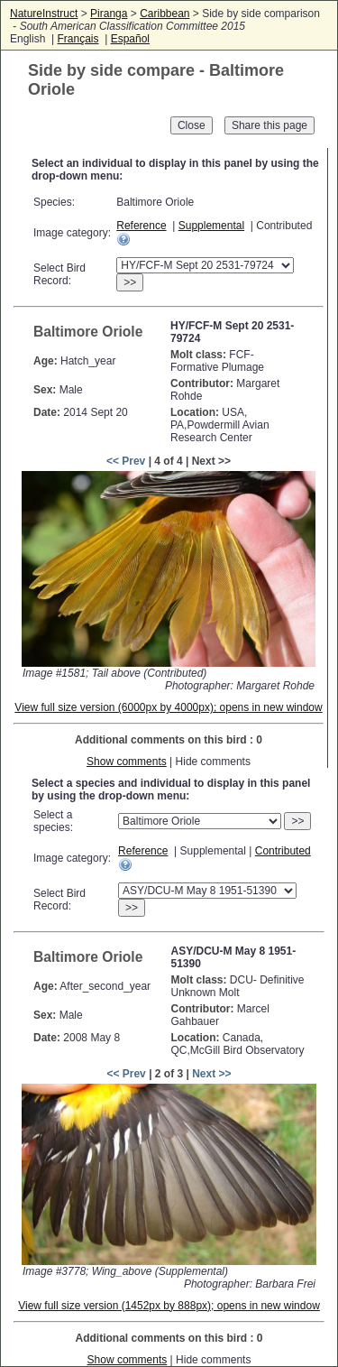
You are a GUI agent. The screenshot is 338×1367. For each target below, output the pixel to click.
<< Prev (125, 461)
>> (129, 282)
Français (77, 38)
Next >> (211, 1073)
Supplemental (211, 225)
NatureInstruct (44, 13)
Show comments (127, 761)
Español (130, 38)
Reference (141, 225)
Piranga (108, 13)
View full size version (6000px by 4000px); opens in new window (168, 707)
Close (192, 125)
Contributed (283, 851)
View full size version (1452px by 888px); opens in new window (169, 1305)
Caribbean (164, 13)
